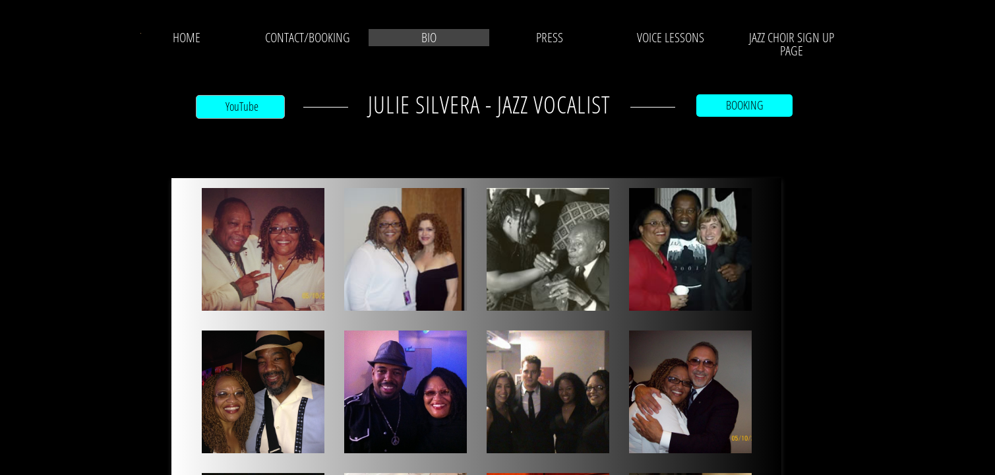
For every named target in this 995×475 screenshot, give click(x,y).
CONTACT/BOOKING (307, 37)
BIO (429, 37)
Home (186, 37)
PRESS (549, 37)
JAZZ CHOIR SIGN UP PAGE (791, 44)
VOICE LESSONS (670, 37)
